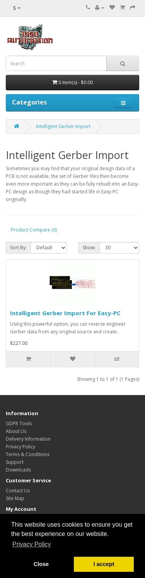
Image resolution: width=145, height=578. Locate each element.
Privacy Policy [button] (31, 544)
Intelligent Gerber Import (63, 126)
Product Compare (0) (34, 229)
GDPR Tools (19, 423)
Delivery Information (28, 439)
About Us (16, 431)
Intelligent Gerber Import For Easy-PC (65, 313)
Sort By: (18, 247)
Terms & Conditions (27, 454)
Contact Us (18, 490)
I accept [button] (104, 564)
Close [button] (41, 564)
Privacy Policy (20, 446)
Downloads (18, 469)
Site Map (15, 498)
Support (15, 462)
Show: (89, 247)
